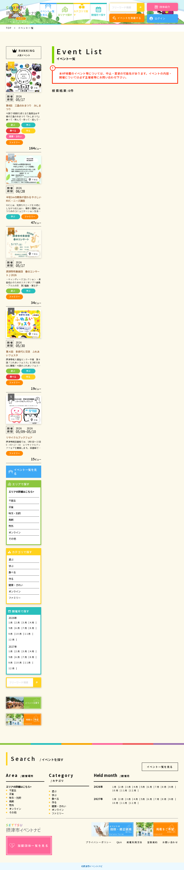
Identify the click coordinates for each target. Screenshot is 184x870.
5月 (11, 628)
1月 (11, 622)
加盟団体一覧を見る (29, 845)
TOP (8, 28)
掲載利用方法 (134, 842)
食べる (13, 130)
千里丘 (12, 500)
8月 (33, 628)
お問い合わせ (170, 842)
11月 (28, 633)
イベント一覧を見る (23, 472)
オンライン (15, 532)
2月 (18, 622)
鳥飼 (11, 519)
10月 (19, 633)
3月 (26, 622)
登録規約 (152, 842)
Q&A (119, 842)
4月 (33, 622)
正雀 (11, 507)
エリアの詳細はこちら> (21, 491)
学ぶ (28, 124)
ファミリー (14, 142)
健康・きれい (15, 136)
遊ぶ (13, 124)
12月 (12, 639)
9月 (11, 633)
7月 (26, 628)
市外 (11, 526)
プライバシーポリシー (99, 842)
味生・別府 (15, 513)
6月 (18, 628)
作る (28, 130)
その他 (12, 538)
